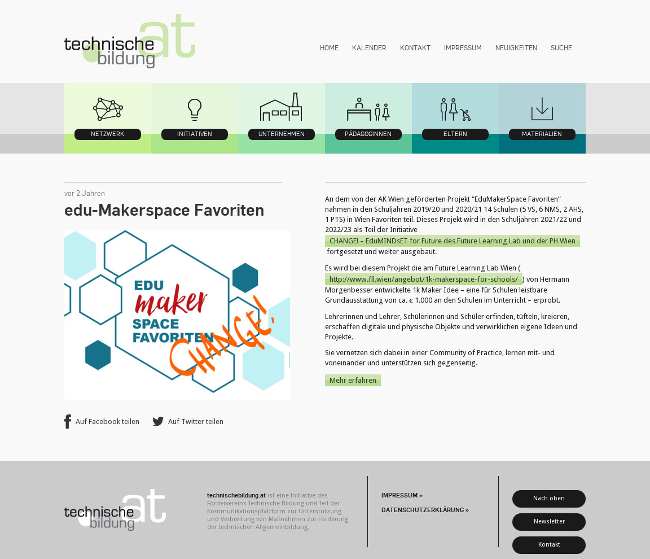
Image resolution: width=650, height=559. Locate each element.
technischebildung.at (129, 41)
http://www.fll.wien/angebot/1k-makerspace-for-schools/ (424, 279)
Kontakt (415, 47)
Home (329, 47)
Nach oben (549, 498)
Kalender (369, 47)
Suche (561, 47)
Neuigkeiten (516, 47)
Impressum (463, 47)
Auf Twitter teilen (195, 421)
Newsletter (549, 521)
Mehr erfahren (353, 380)
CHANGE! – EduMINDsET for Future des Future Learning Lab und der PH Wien (453, 241)
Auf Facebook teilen (107, 421)
